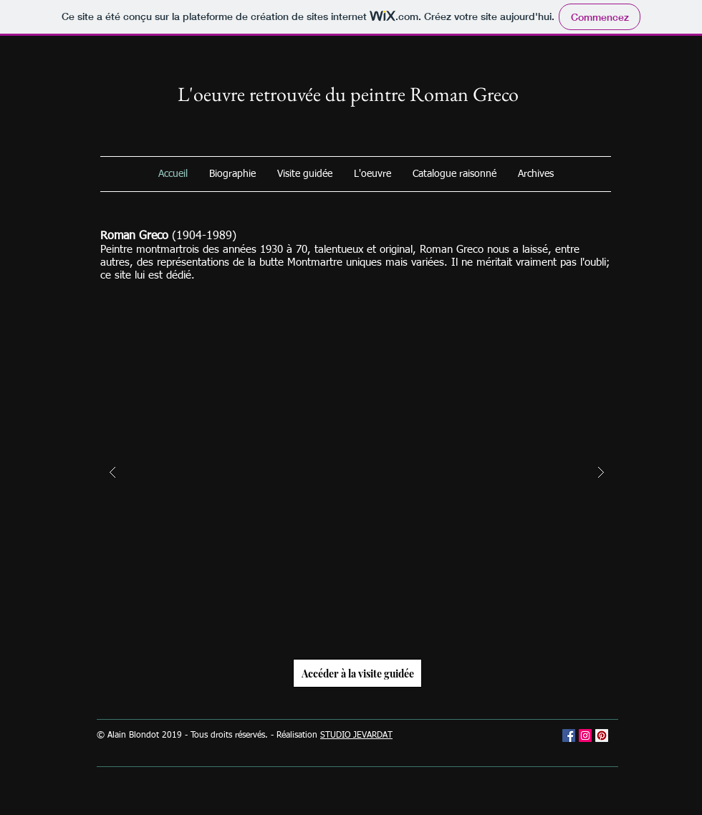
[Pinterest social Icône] (601, 735)
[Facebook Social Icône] (568, 735)
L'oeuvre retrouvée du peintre (294, 94)
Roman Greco (464, 94)
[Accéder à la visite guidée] (357, 673)
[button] (356, 472)
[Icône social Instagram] (585, 735)
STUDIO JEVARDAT (356, 735)
